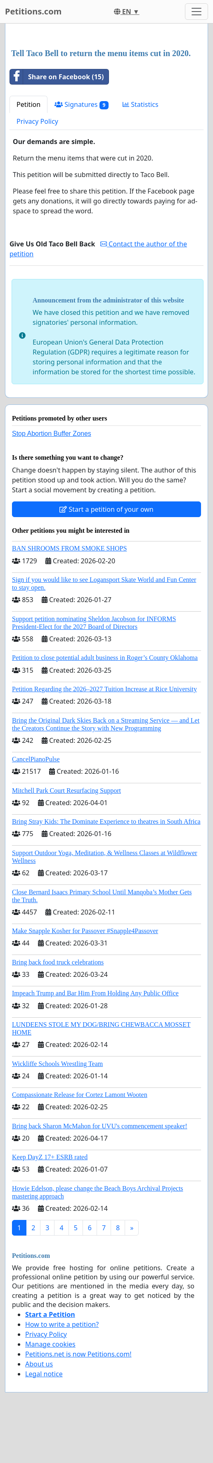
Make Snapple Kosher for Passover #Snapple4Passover (85, 930)
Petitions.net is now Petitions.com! (78, 1354)
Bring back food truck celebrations (58, 962)
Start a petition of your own (106, 509)
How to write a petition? (62, 1324)
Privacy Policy (37, 121)
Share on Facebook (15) (57, 76)
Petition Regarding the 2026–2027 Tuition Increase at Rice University (104, 689)
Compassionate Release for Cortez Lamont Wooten (79, 1094)
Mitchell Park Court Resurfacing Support (66, 790)
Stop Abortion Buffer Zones (51, 433)
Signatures (81, 104)
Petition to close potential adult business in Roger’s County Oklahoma (105, 657)
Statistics (141, 104)
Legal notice (44, 1373)
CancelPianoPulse (36, 759)
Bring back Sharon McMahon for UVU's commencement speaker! (99, 1126)
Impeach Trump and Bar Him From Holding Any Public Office (95, 993)
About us (39, 1363)
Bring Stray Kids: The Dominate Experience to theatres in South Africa (106, 821)
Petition (28, 104)
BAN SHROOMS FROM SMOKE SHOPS (69, 548)
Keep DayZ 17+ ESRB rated (50, 1156)
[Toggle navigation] (196, 11)
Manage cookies (50, 1344)
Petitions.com (33, 11)
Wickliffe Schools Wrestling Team (57, 1063)
